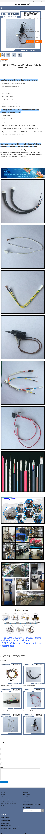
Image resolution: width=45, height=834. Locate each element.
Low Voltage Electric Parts (28, 797)
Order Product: (3, 746)
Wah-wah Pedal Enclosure (6, 799)
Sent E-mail (30, 41)
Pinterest (42, 1)
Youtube (40, 1)
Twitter (31, 1)
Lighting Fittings (26, 791)
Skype (44, 1)
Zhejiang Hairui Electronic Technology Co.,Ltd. (15, 832)
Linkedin (35, 1)
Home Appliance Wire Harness (18, 654)
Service (2, 797)
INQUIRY (38, 41)
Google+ (33, 1)
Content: (1, 766)
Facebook (29, 1)
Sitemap (2, 804)
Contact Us (22, 1)
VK (37, 1)
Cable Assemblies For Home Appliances (8, 802)
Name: (1, 751)
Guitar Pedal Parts (26, 793)
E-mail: (1, 756)
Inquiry (26, 1)
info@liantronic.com (7, 822)
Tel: (1, 761)
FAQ (2, 795)
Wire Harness (25, 795)
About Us (17, 1)
